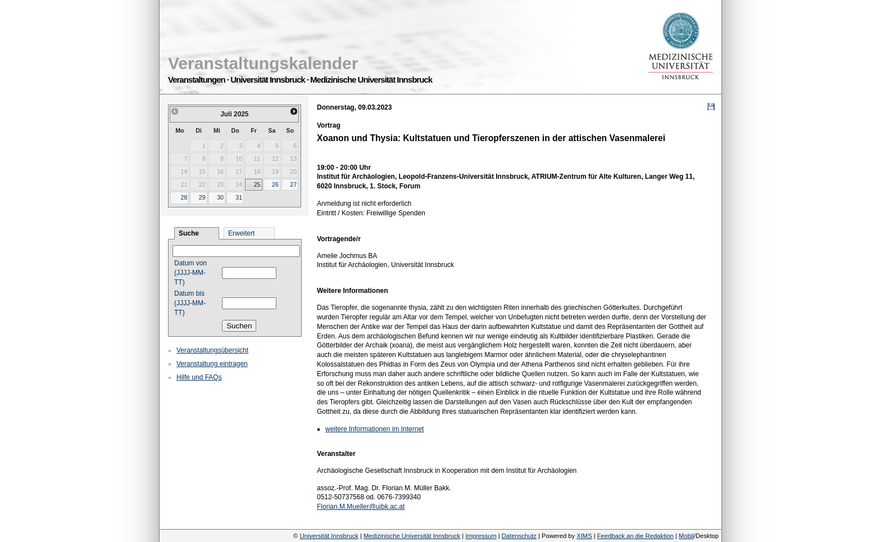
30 (220, 197)
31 (238, 197)
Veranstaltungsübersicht (212, 350)
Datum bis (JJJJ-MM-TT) (190, 303)
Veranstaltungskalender (263, 63)
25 (257, 184)
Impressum (480, 535)
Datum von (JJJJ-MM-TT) (190, 272)
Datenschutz (519, 535)
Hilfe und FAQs (199, 377)
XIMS (584, 535)
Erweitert (241, 233)
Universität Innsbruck (328, 535)
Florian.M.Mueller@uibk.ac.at (361, 507)
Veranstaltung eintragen (212, 364)
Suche (189, 233)
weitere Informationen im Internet (374, 429)
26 (275, 184)
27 (293, 184)
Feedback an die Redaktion (635, 535)
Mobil (686, 535)
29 (202, 197)
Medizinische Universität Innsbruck (412, 535)
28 (183, 197)
